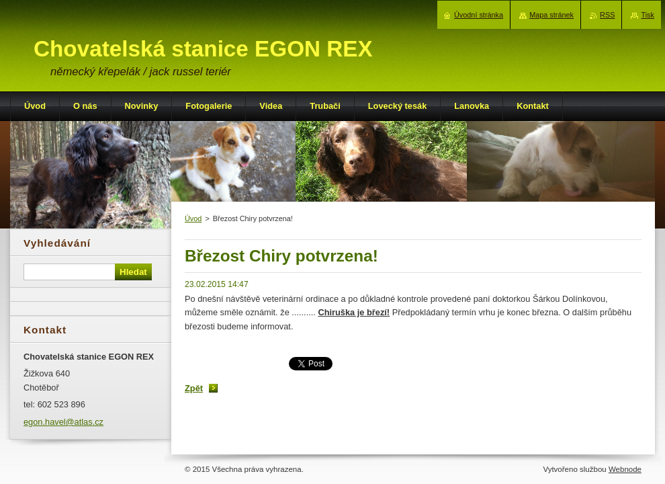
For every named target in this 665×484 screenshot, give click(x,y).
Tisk (647, 15)
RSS (607, 15)
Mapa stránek (551, 15)
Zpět (194, 388)
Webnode (625, 469)
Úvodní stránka (478, 15)
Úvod (193, 218)
